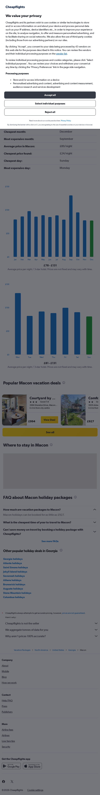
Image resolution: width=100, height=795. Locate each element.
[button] (50, 95)
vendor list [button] (61, 53)
